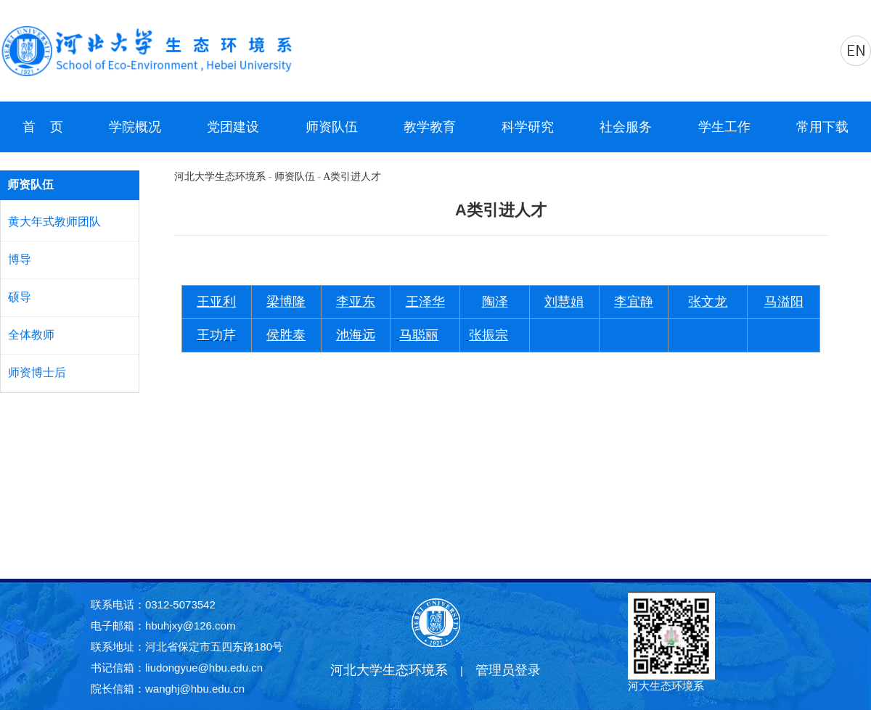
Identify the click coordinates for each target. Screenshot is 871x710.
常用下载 (822, 127)
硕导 (19, 297)
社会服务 (626, 127)
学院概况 (135, 127)
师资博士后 (37, 372)
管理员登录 (508, 670)
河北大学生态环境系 (220, 176)
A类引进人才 (352, 176)
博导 (19, 259)
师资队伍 (332, 127)
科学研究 (528, 127)
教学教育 (430, 127)
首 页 (43, 127)
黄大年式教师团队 (54, 221)
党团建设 (233, 127)
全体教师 (31, 335)
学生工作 (724, 127)
